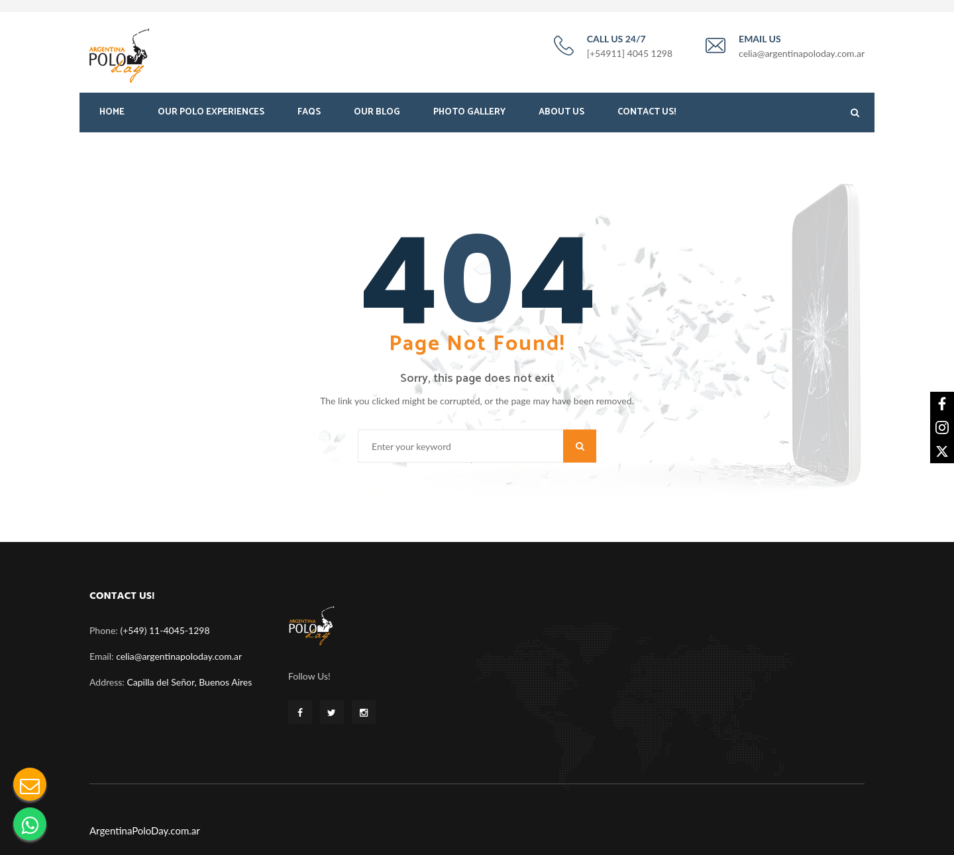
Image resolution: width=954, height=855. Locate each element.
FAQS (309, 117)
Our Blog (377, 117)
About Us (561, 117)
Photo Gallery (469, 117)
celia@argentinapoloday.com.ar (179, 652)
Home (112, 117)
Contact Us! (646, 117)
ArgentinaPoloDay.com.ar (144, 826)
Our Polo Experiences (211, 117)
